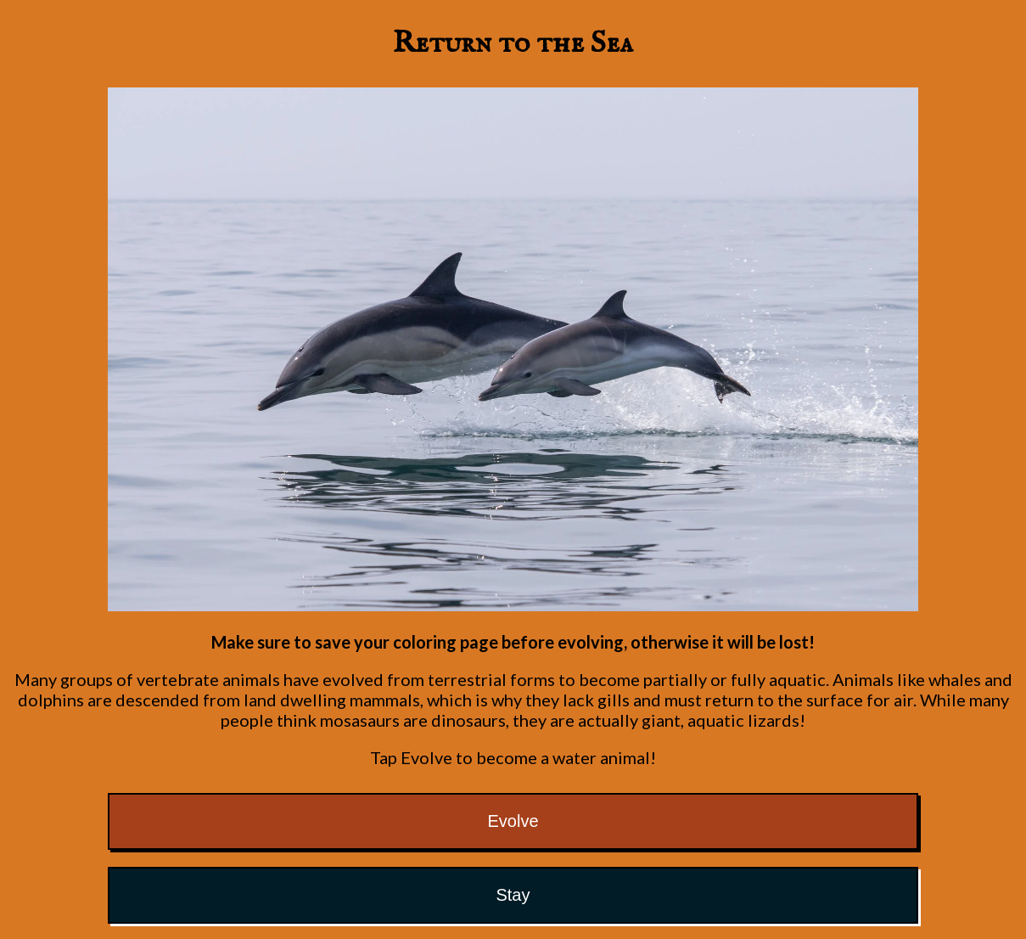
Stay (513, 895)
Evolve (512, 821)
